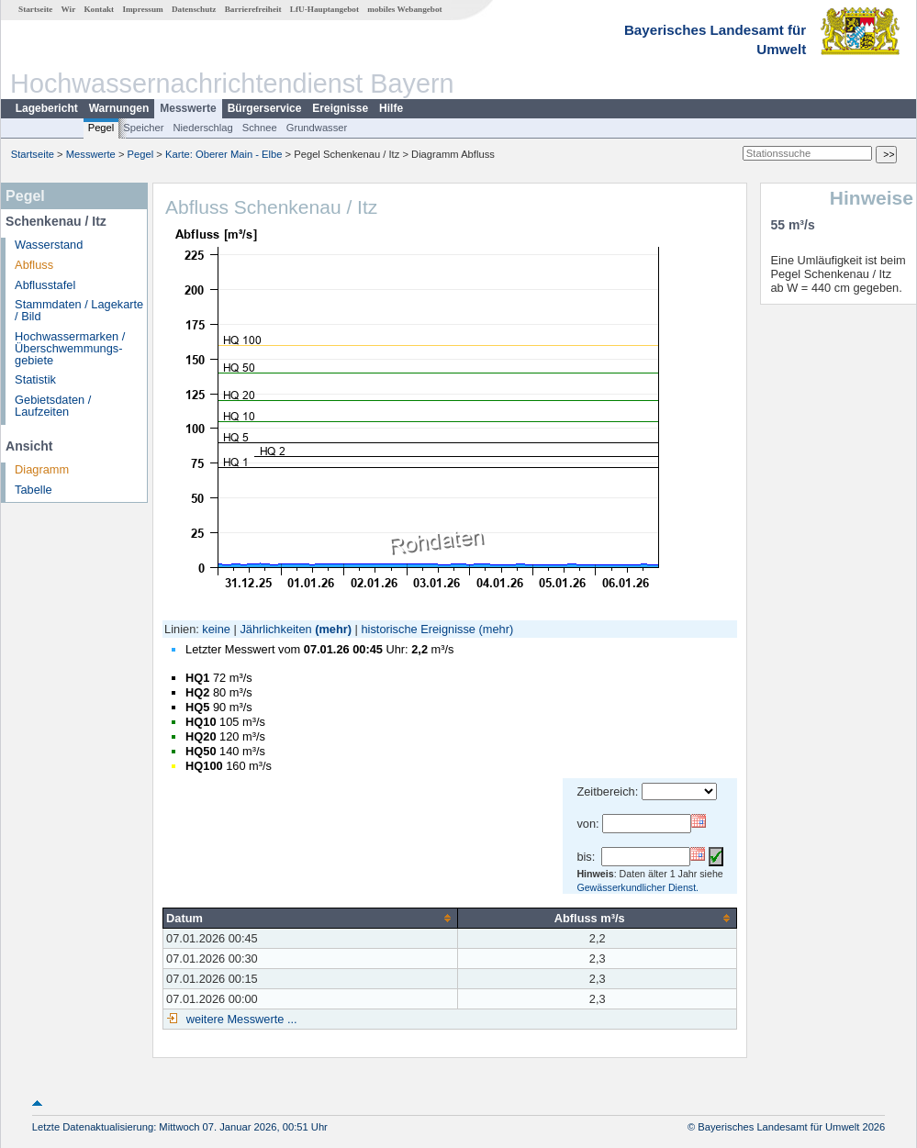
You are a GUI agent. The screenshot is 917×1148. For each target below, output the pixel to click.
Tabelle (33, 489)
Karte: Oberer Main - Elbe (223, 154)
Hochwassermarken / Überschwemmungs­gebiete (70, 348)
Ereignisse (340, 108)
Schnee (259, 127)
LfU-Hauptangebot (324, 9)
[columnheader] (310, 918)
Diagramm (42, 469)
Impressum (142, 9)
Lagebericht (47, 108)
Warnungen (119, 108)
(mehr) (333, 629)
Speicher (143, 127)
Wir (69, 9)
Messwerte (188, 108)
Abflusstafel (45, 285)
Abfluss (34, 265)
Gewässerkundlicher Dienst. (637, 887)
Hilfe (391, 108)
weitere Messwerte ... (239, 1019)
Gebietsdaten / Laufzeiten (53, 405)
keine (216, 629)
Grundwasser (317, 127)
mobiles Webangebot (404, 9)
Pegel (101, 127)
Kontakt (99, 9)
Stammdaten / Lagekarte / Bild (79, 310)
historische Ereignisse (418, 629)
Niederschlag (202, 127)
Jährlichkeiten (275, 629)
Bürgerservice (265, 108)
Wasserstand (49, 244)
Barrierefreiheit (253, 9)
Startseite (35, 9)
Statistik (35, 379)
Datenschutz (194, 9)
